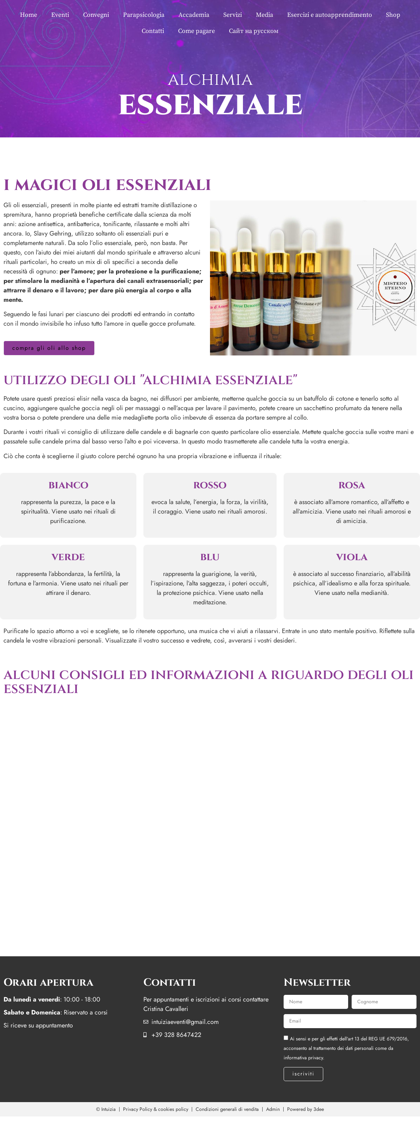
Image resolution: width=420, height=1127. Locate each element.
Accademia (193, 15)
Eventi (60, 15)
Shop (393, 15)
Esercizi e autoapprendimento (329, 15)
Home (28, 15)
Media (264, 15)
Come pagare (196, 31)
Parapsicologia (143, 15)
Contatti (153, 31)
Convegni (96, 15)
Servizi (232, 15)
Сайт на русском (253, 31)
